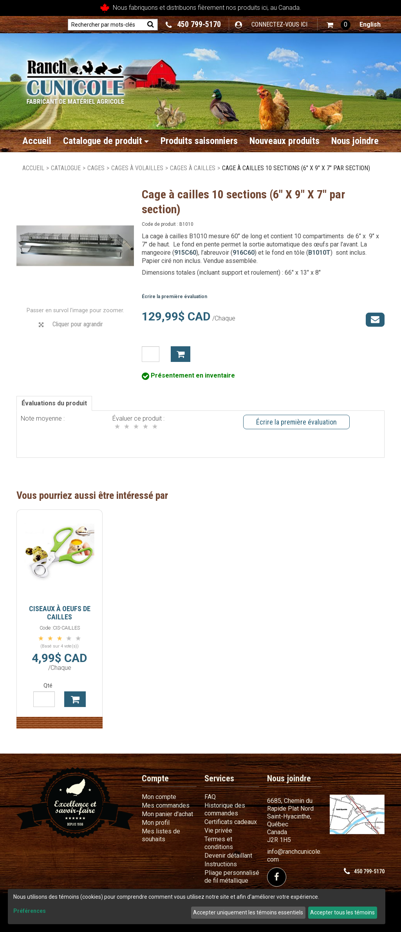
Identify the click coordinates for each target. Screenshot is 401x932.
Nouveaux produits (284, 140)
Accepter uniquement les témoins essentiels (248, 912)
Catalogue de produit (106, 140)
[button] (338, 25)
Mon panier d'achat (167, 814)
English (370, 24)
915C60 (185, 252)
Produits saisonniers (199, 140)
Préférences (29, 911)
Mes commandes (166, 805)
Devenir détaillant (228, 855)
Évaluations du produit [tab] (54, 403)
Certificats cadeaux (230, 822)
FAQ (210, 797)
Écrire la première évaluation (174, 296)
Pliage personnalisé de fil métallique (231, 876)
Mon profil (156, 822)
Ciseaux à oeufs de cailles (59, 613)
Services (219, 778)
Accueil (36, 140)
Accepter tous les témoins (342, 912)
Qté (47, 685)
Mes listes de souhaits (161, 835)
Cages (96, 168)
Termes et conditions (218, 843)
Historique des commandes (224, 809)
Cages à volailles (137, 168)
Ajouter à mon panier (180, 354)
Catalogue (66, 168)
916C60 (244, 252)
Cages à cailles (192, 168)
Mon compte (159, 797)
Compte (155, 778)
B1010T (319, 252)
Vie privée (218, 830)
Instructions (220, 864)
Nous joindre (355, 140)
